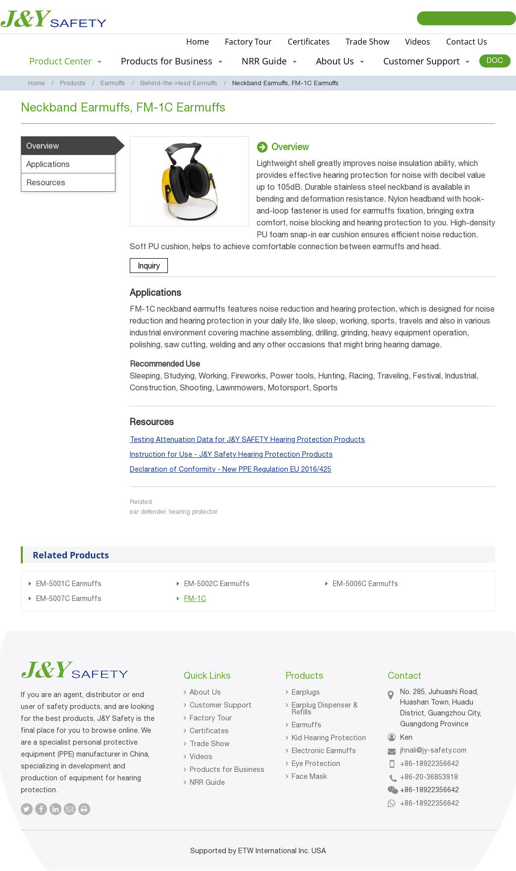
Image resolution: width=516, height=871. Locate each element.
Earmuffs (113, 83)
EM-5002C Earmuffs (217, 584)
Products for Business (227, 769)
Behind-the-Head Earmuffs (178, 83)
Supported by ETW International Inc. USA (258, 851)
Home (197, 42)
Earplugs (306, 692)
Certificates (309, 42)
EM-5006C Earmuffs (365, 584)
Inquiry (149, 265)
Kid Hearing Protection (329, 737)
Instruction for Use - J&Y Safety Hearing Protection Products (231, 454)
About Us (205, 692)
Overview (42, 145)
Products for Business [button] (171, 61)
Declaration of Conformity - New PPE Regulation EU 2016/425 (230, 469)
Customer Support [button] (426, 61)
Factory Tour (248, 42)
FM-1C (195, 598)
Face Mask (309, 776)
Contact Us (466, 42)
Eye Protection (316, 763)
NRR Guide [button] (269, 61)
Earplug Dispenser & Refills (325, 708)
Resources (45, 182)
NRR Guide (207, 782)
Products (73, 83)
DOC (495, 60)
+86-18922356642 (429, 763)
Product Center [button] (65, 61)
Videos (417, 42)
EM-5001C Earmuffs (69, 584)
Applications (48, 164)
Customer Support (221, 705)
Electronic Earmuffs (324, 750)
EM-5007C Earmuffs (69, 598)
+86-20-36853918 (429, 777)
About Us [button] (340, 61)
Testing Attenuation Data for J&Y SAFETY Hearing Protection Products (247, 439)
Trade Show (367, 42)
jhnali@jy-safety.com (433, 750)
